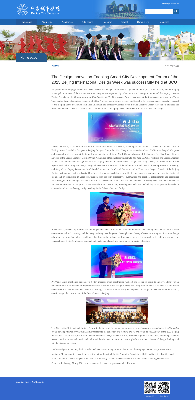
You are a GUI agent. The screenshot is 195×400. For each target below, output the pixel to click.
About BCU (47, 22)
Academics (67, 22)
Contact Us (174, 3)
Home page (26, 22)
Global (124, 22)
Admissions (87, 22)
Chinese (164, 3)
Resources (164, 22)
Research (107, 22)
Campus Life (143, 22)
